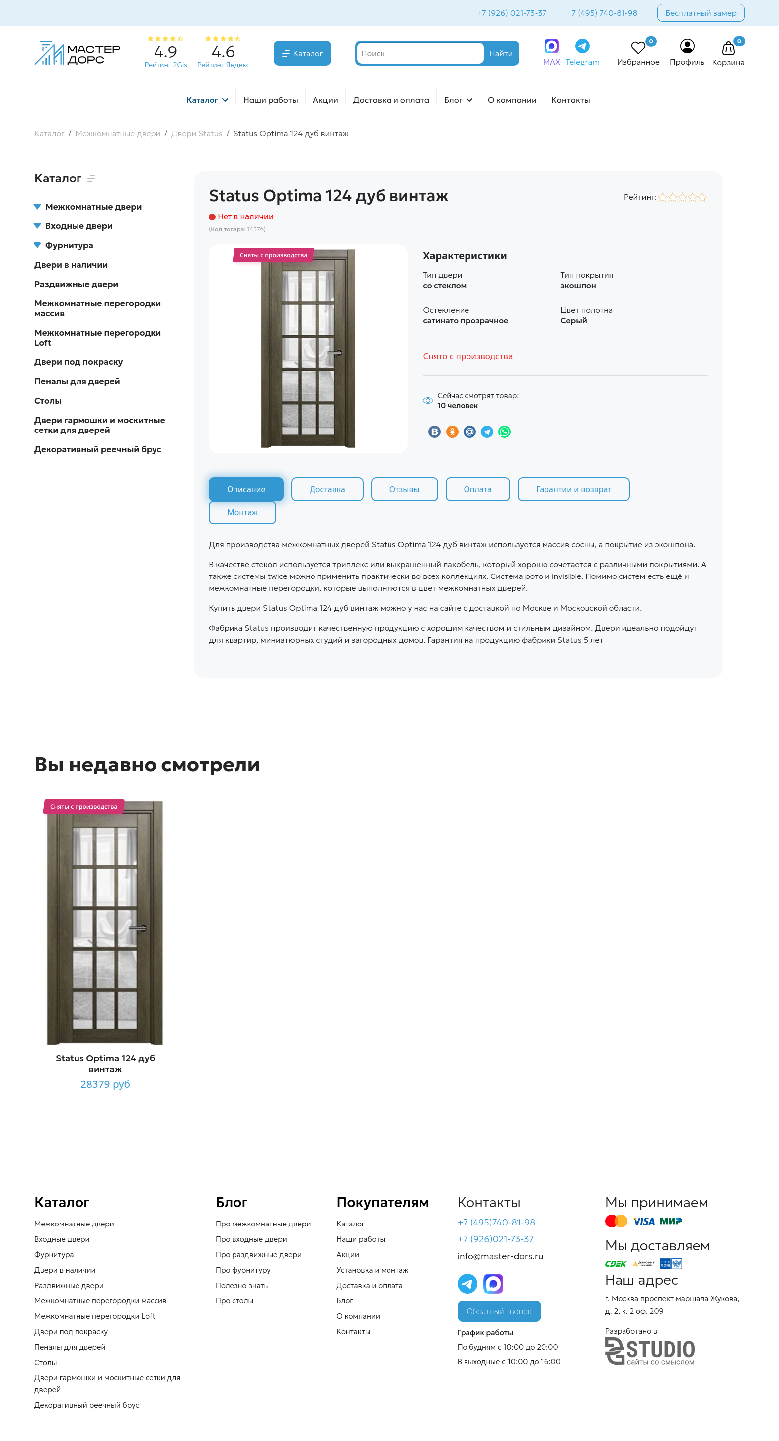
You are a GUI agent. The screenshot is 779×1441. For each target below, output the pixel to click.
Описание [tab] (246, 489)
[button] (728, 48)
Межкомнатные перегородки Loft (97, 337)
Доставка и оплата (391, 100)
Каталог (308, 53)
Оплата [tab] (478, 489)
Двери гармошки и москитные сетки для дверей (99, 425)
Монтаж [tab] (242, 512)
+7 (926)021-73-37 (496, 1239)
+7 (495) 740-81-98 (601, 13)
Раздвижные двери (76, 284)
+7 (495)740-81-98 (497, 1222)
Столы (48, 400)
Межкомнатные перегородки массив (97, 308)
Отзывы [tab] (405, 489)
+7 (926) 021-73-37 (512, 13)
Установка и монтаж (372, 1270)
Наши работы (270, 100)
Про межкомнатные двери (263, 1223)
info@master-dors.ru (501, 1256)
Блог (453, 100)
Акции (325, 100)
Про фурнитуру (243, 1270)
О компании (512, 100)
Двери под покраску (78, 362)
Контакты (570, 100)
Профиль (687, 62)
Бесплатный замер (701, 13)
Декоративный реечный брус (97, 449)
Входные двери (73, 225)
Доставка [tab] (327, 489)
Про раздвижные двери (259, 1254)
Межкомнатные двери (88, 206)
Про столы (234, 1300)
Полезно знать (242, 1285)
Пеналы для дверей (77, 381)
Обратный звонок (499, 1311)
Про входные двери (251, 1239)
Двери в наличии (71, 264)
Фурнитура (63, 245)
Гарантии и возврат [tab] (574, 489)
